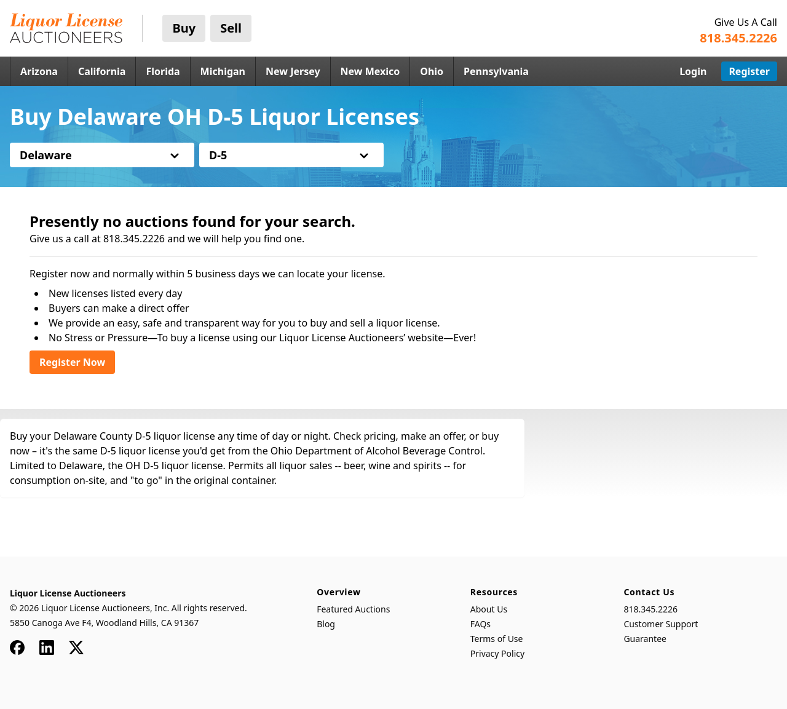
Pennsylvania (496, 71)
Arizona (39, 71)
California (102, 71)
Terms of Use (496, 638)
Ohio (431, 71)
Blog (326, 624)
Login (692, 71)
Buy (184, 28)
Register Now (72, 362)
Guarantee (644, 638)
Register (749, 71)
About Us (488, 609)
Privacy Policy (497, 653)
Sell (231, 28)
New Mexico (370, 71)
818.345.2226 (650, 609)
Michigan (222, 71)
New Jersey (293, 71)
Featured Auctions (353, 609)
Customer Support (660, 624)
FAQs (480, 624)
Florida (163, 71)
